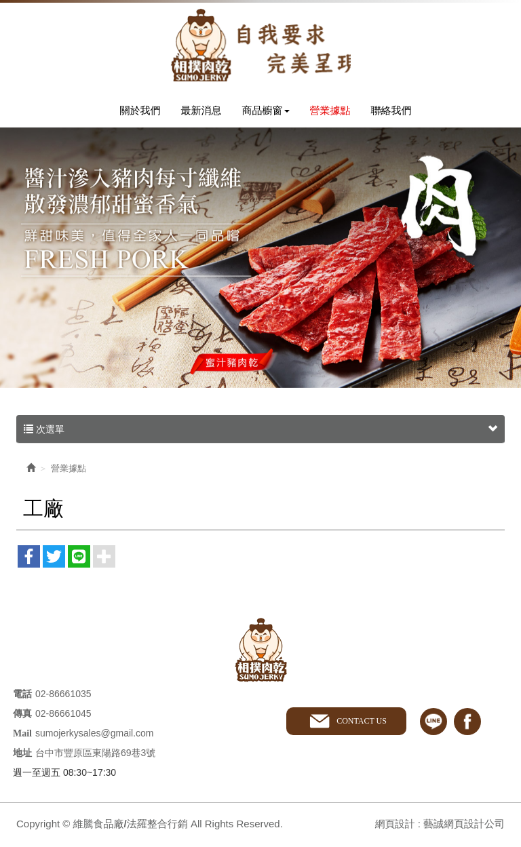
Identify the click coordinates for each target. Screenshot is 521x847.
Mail (22, 736)
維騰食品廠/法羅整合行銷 (260, 45)
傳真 (22, 716)
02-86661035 (63, 696)
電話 (22, 697)
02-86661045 (63, 716)
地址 (22, 756)
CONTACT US (361, 723)
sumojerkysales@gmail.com (94, 735)
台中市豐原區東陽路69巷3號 (95, 755)
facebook (467, 723)
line (433, 723)
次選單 (260, 431)
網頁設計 (394, 826)
